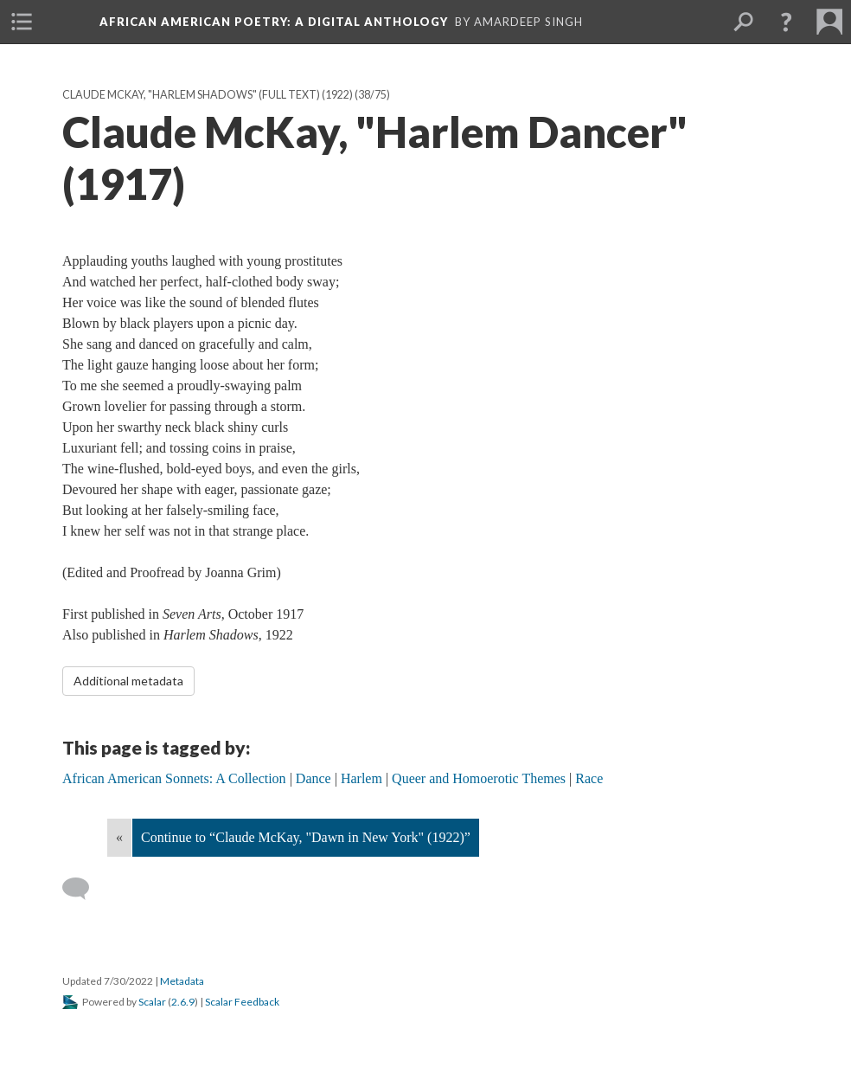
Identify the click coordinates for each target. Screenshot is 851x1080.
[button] (786, 21)
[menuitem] (21, 21)
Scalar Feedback (242, 1001)
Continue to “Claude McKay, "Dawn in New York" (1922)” (305, 837)
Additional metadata (128, 680)
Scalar (152, 1001)
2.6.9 (183, 1001)
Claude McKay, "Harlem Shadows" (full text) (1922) (207, 94)
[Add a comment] (83, 889)
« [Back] (119, 837)
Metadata (182, 980)
